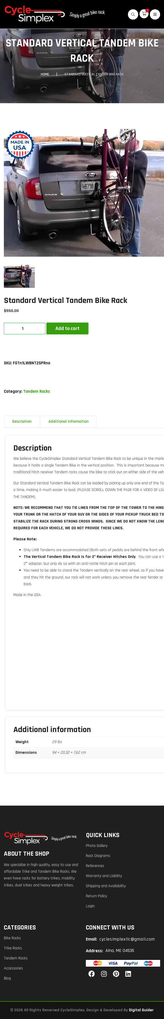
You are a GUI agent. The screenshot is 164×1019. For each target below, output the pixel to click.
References (95, 866)
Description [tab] (21, 421)
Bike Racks (12, 938)
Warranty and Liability (104, 876)
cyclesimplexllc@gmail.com (127, 939)
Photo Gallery (97, 845)
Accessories (13, 968)
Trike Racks (13, 948)
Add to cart (67, 328)
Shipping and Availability (106, 886)
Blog (7, 978)
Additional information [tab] (68, 421)
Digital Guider (141, 1010)
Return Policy (96, 896)
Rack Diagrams (98, 855)
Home (45, 74)
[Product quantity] (24, 329)
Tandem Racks (36, 391)
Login (90, 906)
